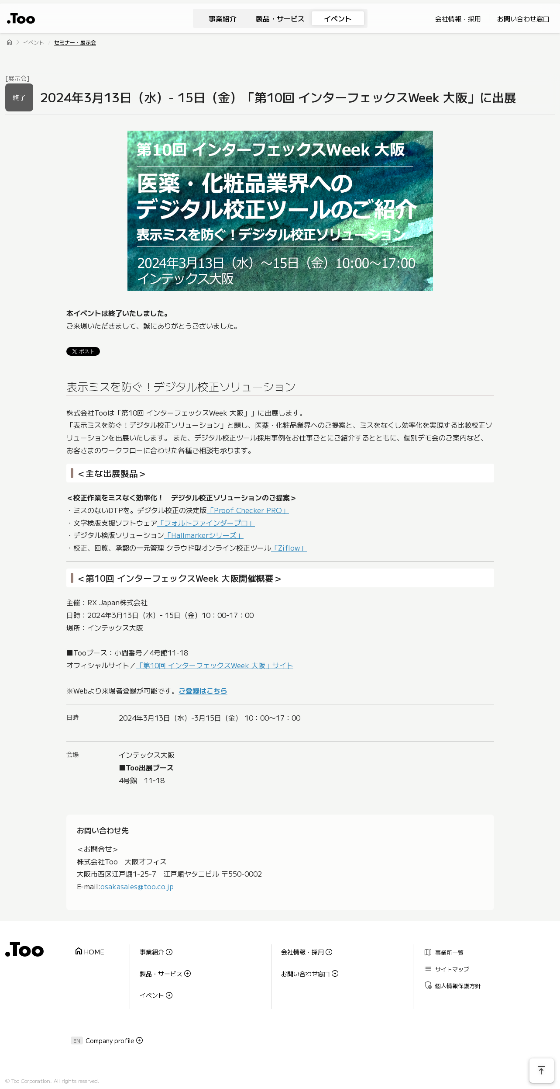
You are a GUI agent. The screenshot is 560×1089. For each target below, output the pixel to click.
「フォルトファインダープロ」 (206, 522)
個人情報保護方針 (449, 975)
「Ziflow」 (289, 548)
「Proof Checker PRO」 (248, 510)
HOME (86, 949)
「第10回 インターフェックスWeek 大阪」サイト (214, 665)
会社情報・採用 (458, 18)
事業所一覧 (441, 950)
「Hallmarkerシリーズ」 (204, 535)
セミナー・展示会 (75, 42)
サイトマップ (444, 962)
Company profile (110, 1024)
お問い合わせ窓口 (523, 18)
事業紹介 (223, 18)
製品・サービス (280, 18)
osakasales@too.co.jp (137, 886)
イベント (338, 18)
